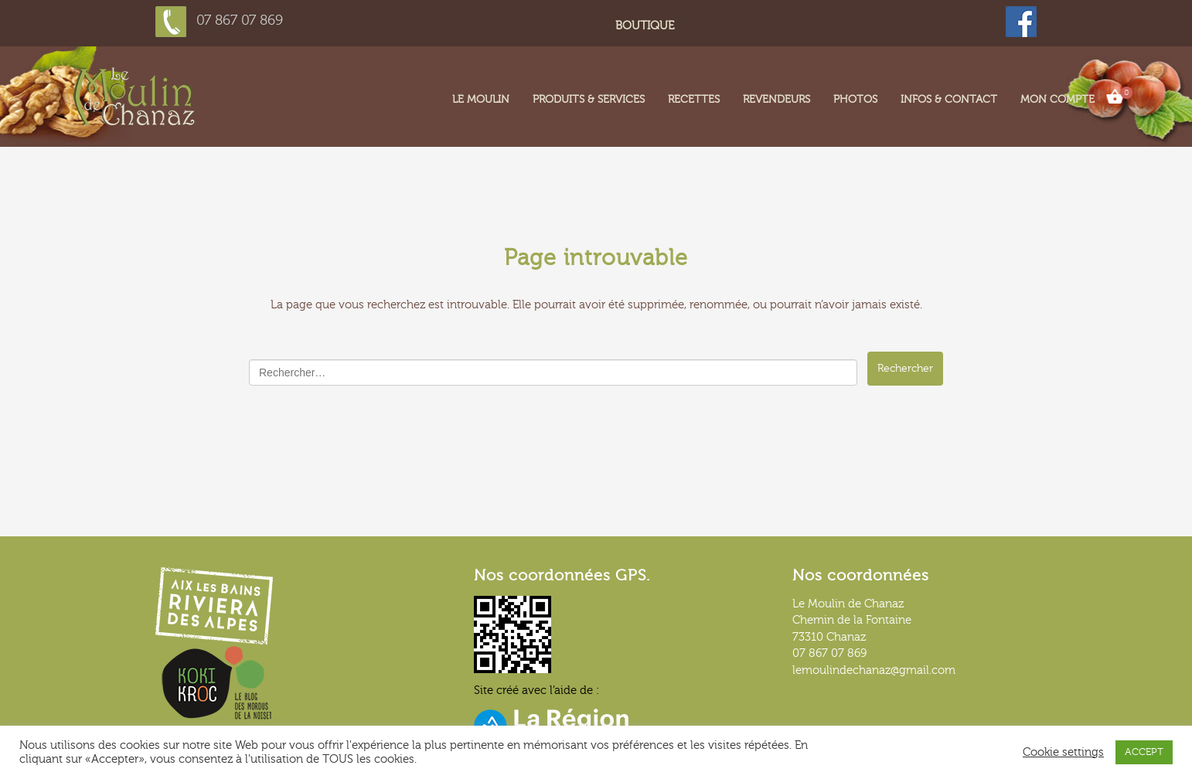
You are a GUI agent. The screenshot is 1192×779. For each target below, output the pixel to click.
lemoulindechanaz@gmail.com (873, 670)
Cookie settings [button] (1063, 752)
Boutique (644, 25)
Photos (855, 100)
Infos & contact (949, 100)
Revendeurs (776, 100)
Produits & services (589, 100)
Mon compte (1057, 100)
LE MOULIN (480, 100)
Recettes (694, 100)
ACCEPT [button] (1144, 752)
